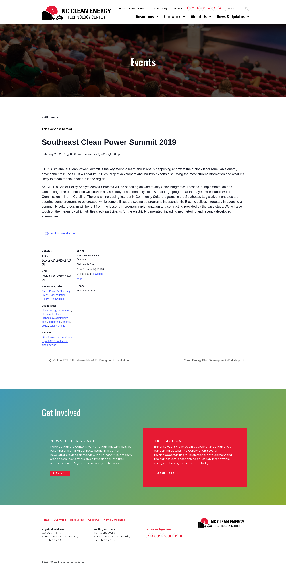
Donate (155, 9)
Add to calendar (60, 235)
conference (55, 324)
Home (45, 521)
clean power (64, 312)
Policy (45, 300)
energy (66, 324)
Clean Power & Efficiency (56, 293)
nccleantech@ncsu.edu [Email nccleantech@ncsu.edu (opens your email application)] (160, 531)
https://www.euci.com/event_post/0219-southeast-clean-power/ (57, 343)
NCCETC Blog (127, 9)
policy (45, 327)
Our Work (173, 17)
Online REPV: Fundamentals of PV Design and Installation (91, 362)
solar (52, 327)
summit (60, 327)
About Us (199, 17)
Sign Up (58, 475)
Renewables (57, 300)
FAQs (165, 9)
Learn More (165, 475)
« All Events (50, 119)
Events (142, 9)
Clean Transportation (53, 297)
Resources (145, 17)
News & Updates (231, 17)
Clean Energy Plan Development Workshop (212, 362)
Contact (176, 9)
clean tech (47, 316)
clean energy (49, 312)
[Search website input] (234, 9)
